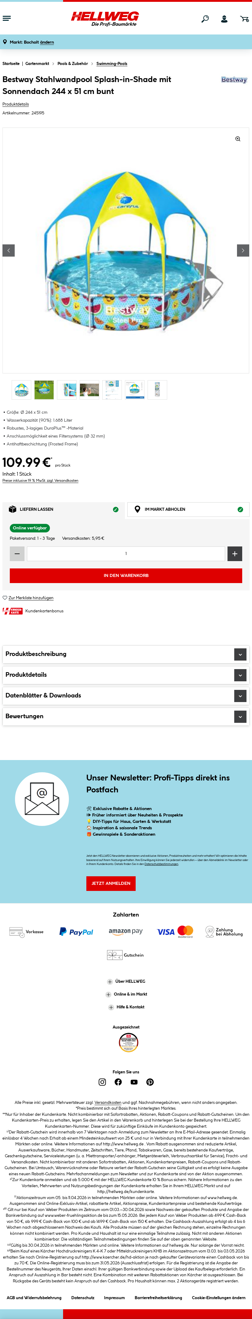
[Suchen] (205, 19)
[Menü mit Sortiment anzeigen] (6, 19)
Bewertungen (126, 717)
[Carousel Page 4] (91, 389)
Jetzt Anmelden (111, 883)
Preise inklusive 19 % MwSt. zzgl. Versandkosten (40, 480)
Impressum (114, 1297)
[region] (126, 264)
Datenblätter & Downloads (126, 696)
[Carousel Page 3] (68, 389)
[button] (32, 42)
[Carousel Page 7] (159, 389)
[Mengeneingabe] (126, 553)
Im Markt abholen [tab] (192, 511)
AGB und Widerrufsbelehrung (34, 1297)
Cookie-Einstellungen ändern (219, 1297)
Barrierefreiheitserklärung (158, 1297)
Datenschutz (82, 1297)
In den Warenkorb (126, 576)
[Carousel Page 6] (136, 389)
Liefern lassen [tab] (67, 511)
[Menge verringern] (17, 553)
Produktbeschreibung (126, 654)
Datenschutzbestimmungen (161, 864)
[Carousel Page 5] (113, 389)
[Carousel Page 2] (45, 389)
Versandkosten (108, 1103)
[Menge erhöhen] (235, 553)
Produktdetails (15, 104)
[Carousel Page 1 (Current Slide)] (23, 389)
